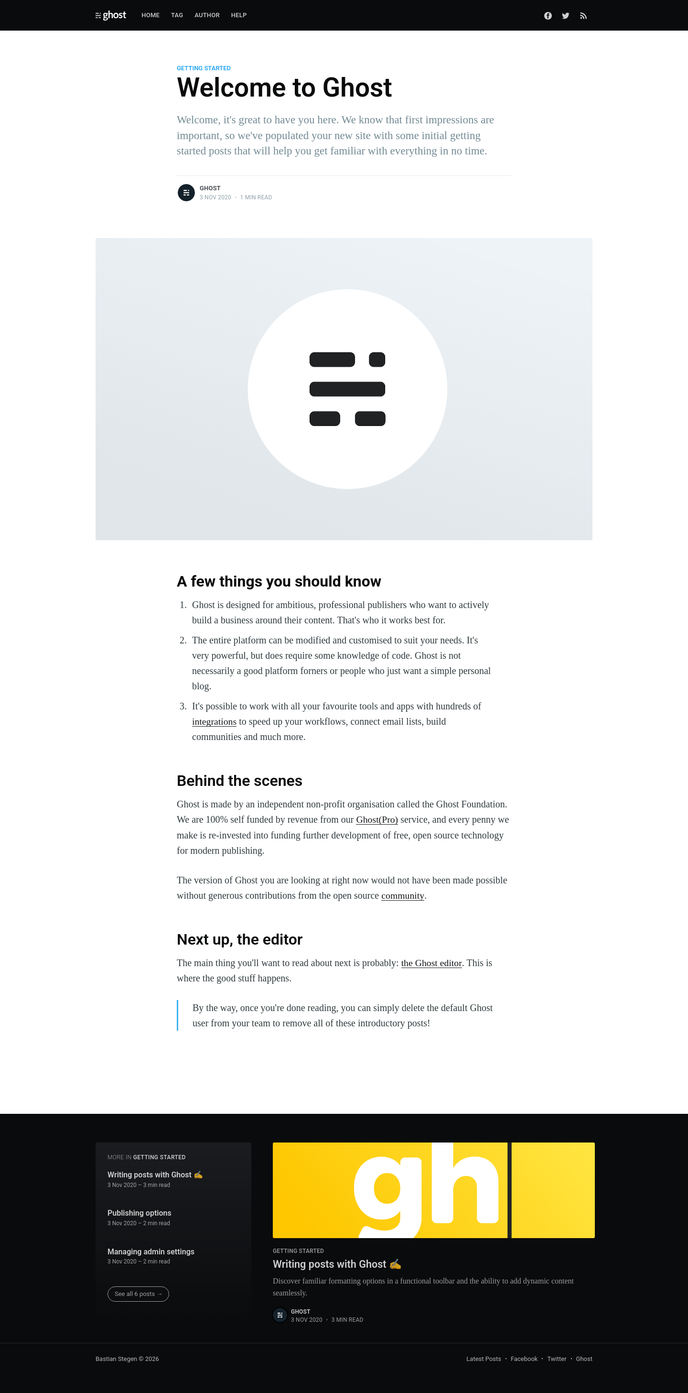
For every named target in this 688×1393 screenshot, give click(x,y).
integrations (214, 721)
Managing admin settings (151, 1250)
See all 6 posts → (139, 1292)
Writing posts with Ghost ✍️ (155, 1173)
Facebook (524, 1358)
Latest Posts (483, 1358)
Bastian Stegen (116, 1358)
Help (239, 15)
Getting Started (204, 68)
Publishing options (140, 1212)
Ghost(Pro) (377, 819)
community (402, 894)
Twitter (556, 1358)
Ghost (210, 188)
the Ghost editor (431, 962)
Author (207, 15)
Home (150, 15)
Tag (177, 15)
